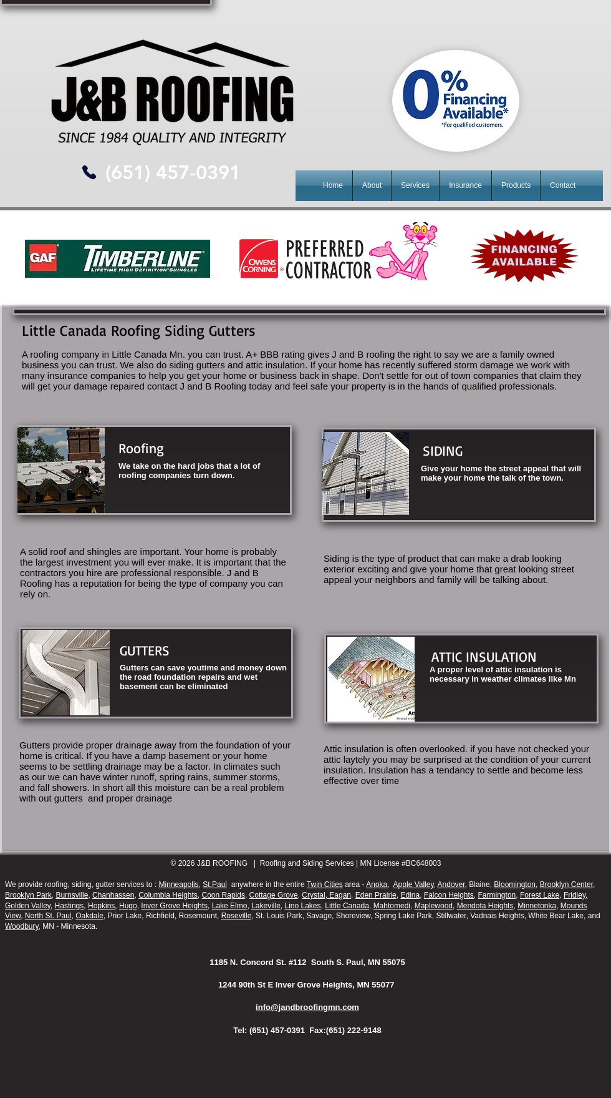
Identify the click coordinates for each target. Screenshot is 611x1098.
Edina (410, 895)
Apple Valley (413, 884)
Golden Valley (28, 905)
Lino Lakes (303, 905)
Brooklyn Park (28, 895)
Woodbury (22, 926)
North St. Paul (48, 915)
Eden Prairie (376, 895)
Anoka (376, 884)
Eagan (339, 895)
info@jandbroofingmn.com (307, 1007)
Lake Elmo (230, 905)
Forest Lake (539, 895)
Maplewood (434, 905)
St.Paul (215, 884)
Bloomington (515, 884)
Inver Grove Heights (174, 905)
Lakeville (266, 905)
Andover (451, 884)
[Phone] (89, 172)
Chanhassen (113, 895)
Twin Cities (325, 884)
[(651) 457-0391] (173, 173)
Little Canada (347, 905)
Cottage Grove (273, 895)
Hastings (69, 905)
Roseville (236, 915)
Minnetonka (536, 905)
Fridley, (575, 895)
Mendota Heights (485, 905)
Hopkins (101, 905)
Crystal (313, 895)
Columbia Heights (168, 895)
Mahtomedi (391, 905)
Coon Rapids (223, 895)
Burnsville (71, 895)
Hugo (128, 905)
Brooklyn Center (566, 884)
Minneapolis (179, 884)
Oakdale (89, 915)
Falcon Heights (449, 895)
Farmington (497, 895)
